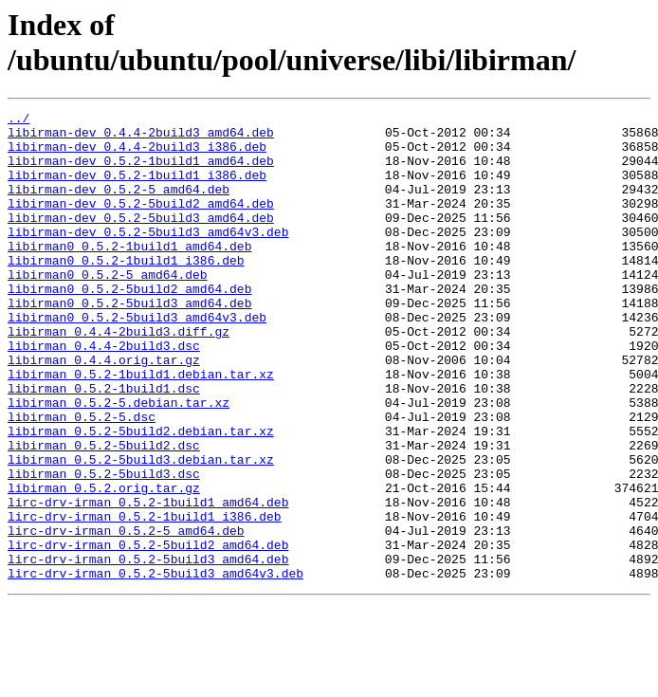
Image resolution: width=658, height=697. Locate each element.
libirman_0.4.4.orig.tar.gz (104, 410)
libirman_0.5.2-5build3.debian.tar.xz (141, 530)
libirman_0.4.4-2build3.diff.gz (118, 376)
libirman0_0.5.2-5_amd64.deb (108, 308)
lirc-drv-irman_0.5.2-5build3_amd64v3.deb (155, 666)
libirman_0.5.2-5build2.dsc (104, 513)
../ (18, 120)
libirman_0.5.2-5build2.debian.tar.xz (141, 495)
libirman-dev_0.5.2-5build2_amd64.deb (141, 222)
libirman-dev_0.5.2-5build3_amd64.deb (141, 239)
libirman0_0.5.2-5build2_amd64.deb (129, 325)
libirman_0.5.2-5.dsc (81, 478)
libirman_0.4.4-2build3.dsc (104, 393)
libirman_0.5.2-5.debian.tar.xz (118, 461)
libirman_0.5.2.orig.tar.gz (104, 564)
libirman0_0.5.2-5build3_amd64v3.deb (137, 359)
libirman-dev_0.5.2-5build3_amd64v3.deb (148, 257)
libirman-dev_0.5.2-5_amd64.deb (118, 205)
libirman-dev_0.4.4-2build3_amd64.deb (141, 137)
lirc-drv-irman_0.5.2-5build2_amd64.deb (148, 632)
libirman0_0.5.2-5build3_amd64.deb (129, 342)
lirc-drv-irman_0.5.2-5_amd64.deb (126, 615)
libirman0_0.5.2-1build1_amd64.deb (129, 274)
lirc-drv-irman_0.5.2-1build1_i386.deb (145, 598)
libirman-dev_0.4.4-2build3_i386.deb (137, 154)
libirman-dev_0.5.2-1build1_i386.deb (137, 188)
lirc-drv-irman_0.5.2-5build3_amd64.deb (148, 649)
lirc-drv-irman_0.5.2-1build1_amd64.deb (148, 581)
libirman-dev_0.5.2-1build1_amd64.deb (141, 171)
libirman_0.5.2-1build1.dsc (104, 444)
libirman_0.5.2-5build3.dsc (104, 547)
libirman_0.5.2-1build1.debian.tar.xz (141, 427)
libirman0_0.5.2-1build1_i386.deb (126, 291)
